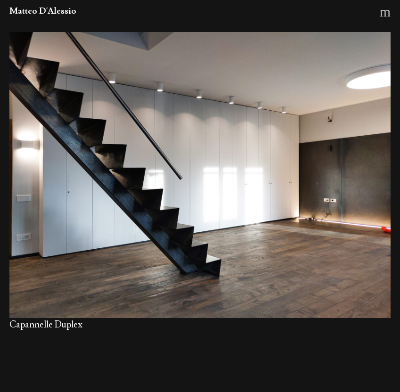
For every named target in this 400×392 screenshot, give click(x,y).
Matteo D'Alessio (42, 11)
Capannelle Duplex (45, 324)
